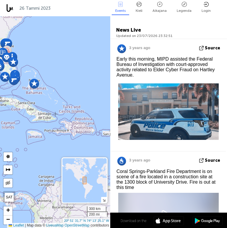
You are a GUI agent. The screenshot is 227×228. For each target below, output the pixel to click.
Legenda (184, 7)
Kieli (139, 7)
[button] (34, 83)
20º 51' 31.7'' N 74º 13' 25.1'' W (86, 220)
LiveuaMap (55, 225)
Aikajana (160, 7)
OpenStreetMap (77, 225)
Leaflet (16, 225)
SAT (9, 197)
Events (120, 7)
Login (206, 7)
